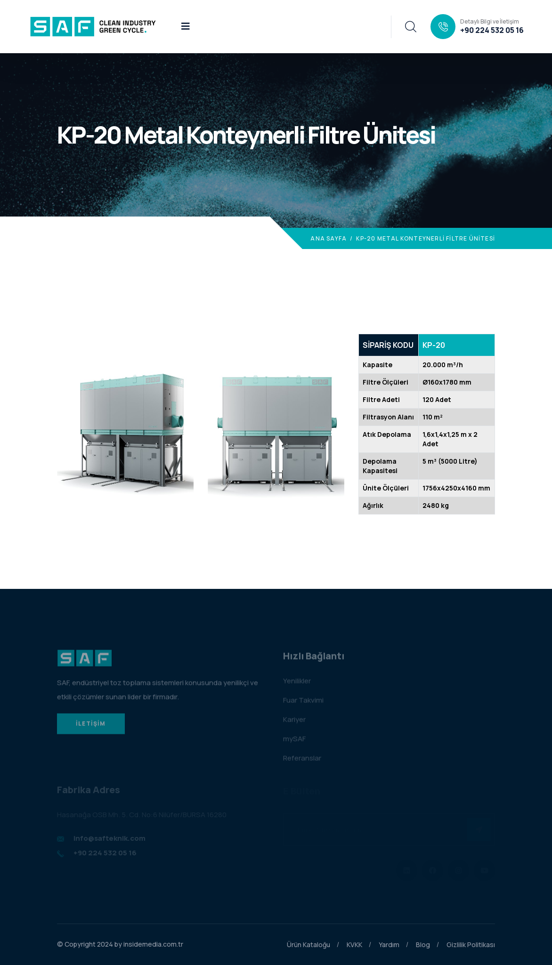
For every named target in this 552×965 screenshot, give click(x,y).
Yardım (389, 944)
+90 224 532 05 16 (492, 30)
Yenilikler (297, 683)
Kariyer (294, 722)
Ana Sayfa (328, 238)
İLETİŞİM (91, 726)
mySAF (294, 741)
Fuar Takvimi (303, 703)
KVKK (354, 944)
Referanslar (302, 760)
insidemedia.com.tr (153, 944)
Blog (423, 944)
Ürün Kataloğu (308, 944)
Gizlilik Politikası (470, 944)
